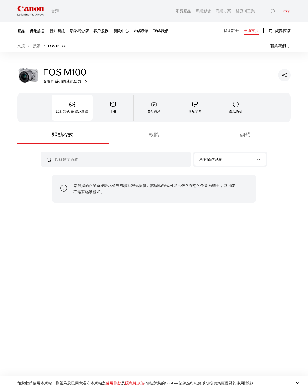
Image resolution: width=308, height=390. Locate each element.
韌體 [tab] (245, 134)
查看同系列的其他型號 (65, 81)
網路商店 (279, 30)
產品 (21, 30)
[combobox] (230, 159)
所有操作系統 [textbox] (210, 159)
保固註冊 (231, 30)
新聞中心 (121, 30)
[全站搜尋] (272, 11)
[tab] (72, 108)
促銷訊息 (37, 30)
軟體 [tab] (154, 134)
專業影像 (204, 10)
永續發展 (141, 30)
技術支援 (251, 30)
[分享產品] (284, 75)
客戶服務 (101, 30)
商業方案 (224, 10)
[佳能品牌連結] (30, 11)
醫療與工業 (245, 10)
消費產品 (184, 10)
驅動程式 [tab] (62, 134)
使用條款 (113, 383)
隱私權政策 (134, 383)
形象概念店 (79, 30)
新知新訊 (57, 30)
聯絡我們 (161, 30)
